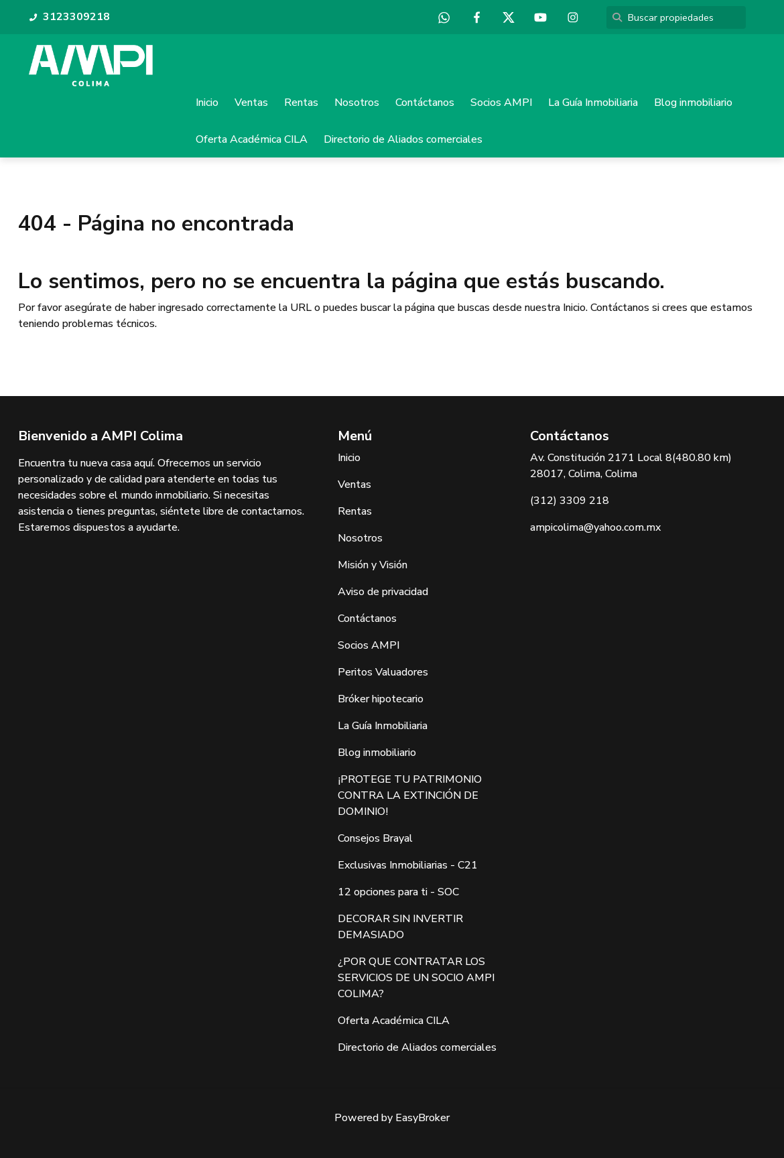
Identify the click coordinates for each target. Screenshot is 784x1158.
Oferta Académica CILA (252, 139)
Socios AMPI (501, 102)
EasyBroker (422, 1117)
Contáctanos (424, 102)
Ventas (251, 102)
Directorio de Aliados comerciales (403, 139)
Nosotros (356, 102)
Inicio (207, 102)
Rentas (301, 102)
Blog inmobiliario (693, 102)
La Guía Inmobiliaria (593, 102)
